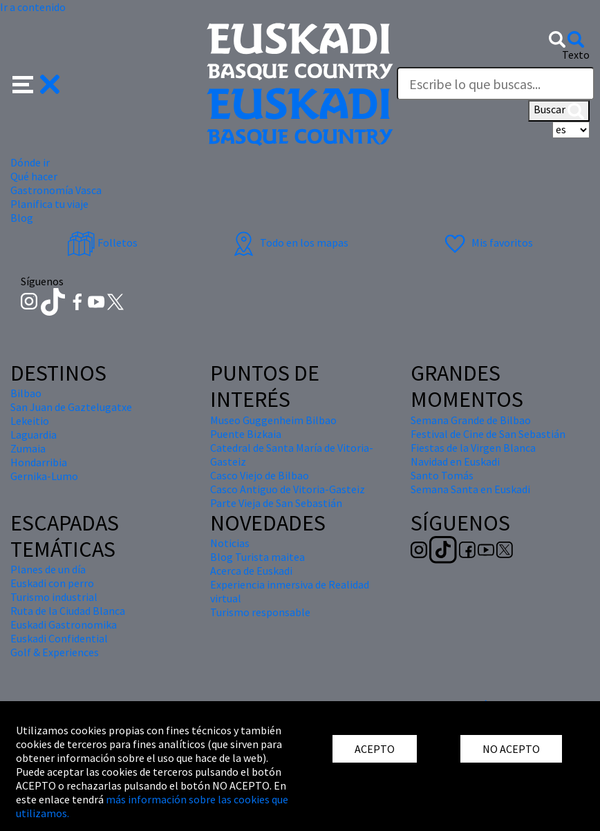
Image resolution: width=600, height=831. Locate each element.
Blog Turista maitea (257, 557)
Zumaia (28, 448)
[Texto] (495, 83)
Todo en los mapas (288, 242)
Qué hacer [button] (33, 176)
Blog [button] (21, 218)
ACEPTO (375, 749)
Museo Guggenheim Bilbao (273, 420)
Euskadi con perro (52, 583)
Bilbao (25, 393)
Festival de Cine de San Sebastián (488, 434)
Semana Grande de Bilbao (471, 420)
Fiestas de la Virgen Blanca (473, 448)
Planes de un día (48, 569)
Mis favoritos (487, 242)
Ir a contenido (33, 7)
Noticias (230, 543)
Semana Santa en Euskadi (470, 489)
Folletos (102, 242)
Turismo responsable (260, 612)
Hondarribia (38, 462)
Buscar (559, 110)
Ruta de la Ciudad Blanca (67, 611)
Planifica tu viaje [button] (49, 204)
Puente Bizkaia (245, 434)
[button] (36, 83)
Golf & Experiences (54, 652)
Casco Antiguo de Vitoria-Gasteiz (287, 489)
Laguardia (33, 434)
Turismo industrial (53, 597)
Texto (576, 54)
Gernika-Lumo (44, 476)
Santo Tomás (442, 475)
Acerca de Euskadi (251, 570)
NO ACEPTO (511, 749)
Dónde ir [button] (30, 162)
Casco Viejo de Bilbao (259, 475)
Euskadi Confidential (59, 638)
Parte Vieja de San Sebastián (276, 503)
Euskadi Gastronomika (63, 624)
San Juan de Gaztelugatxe (71, 407)
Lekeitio (29, 421)
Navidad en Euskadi (455, 461)
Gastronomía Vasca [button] (56, 190)
